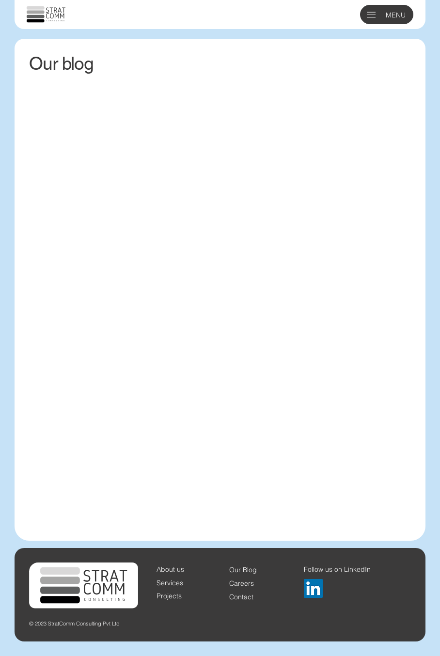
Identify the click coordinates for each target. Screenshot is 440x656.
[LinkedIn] (313, 588)
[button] (371, 15)
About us (170, 569)
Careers (241, 583)
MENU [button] (396, 15)
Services (170, 582)
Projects (169, 596)
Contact (241, 597)
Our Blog (243, 569)
